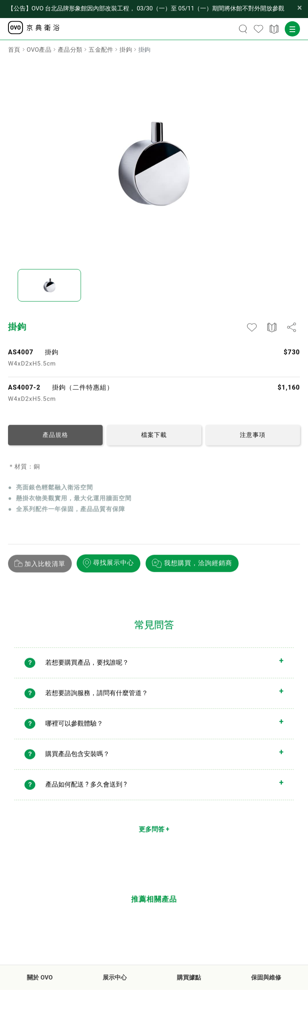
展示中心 (115, 977)
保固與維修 (266, 977)
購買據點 (189, 977)
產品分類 (70, 49)
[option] (154, 164)
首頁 (14, 49)
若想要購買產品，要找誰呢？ (87, 666)
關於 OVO (40, 977)
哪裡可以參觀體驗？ (74, 727)
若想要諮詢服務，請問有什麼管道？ (96, 696)
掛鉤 (126, 49)
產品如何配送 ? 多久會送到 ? (86, 788)
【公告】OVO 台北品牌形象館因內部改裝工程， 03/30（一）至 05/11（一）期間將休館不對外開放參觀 (146, 8)
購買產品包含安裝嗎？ (77, 757)
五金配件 (101, 49)
